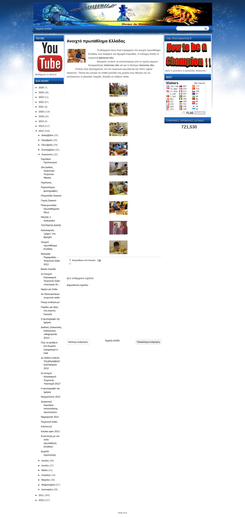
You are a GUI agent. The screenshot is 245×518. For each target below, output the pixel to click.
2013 (41, 126)
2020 (41, 111)
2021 (41, 106)
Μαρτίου (46, 479)
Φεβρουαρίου (48, 484)
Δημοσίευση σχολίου (77, 285)
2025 (41, 92)
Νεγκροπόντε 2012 (50, 396)
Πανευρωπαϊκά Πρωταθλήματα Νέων (50, 209)
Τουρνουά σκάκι (49, 421)
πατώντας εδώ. (147, 65)
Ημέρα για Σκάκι (49, 289)
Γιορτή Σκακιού (48, 200)
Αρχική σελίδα (43, 28)
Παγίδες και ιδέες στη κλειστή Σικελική (49, 311)
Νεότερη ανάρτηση (78, 342)
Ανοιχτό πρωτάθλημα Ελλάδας (49, 245)
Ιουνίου (45, 465)
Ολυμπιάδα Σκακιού (51, 195)
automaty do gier (40, 1)
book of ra (122, 513)
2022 (41, 102)
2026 (41, 87)
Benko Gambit (48, 269)
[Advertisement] (94, 311)
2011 (41, 495)
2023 (41, 97)
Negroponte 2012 (50, 417)
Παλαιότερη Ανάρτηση (148, 342)
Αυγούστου (47, 154)
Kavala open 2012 (50, 431)
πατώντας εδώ (111, 65)
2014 (41, 121)
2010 (41, 500)
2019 (41, 116)
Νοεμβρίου (47, 140)
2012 (41, 131)
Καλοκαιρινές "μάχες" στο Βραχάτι (48, 234)
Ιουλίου (45, 460)
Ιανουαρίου (47, 489)
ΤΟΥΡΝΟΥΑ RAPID (51, 225)
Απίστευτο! (46, 426)
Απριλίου (46, 475)
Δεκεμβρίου (47, 135)
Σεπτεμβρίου (48, 149)
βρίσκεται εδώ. (106, 57)
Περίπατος (46, 182)
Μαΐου (45, 470)
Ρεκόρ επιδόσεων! (50, 302)
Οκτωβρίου (47, 144)
